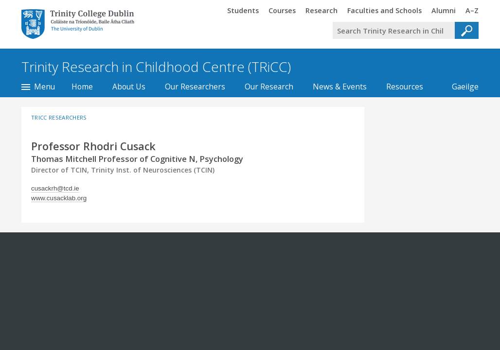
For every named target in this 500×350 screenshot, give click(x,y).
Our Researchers (195, 86)
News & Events (340, 86)
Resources (404, 86)
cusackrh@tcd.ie (55, 188)
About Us (128, 86)
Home (82, 86)
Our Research (269, 86)
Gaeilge (460, 86)
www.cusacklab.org (59, 198)
